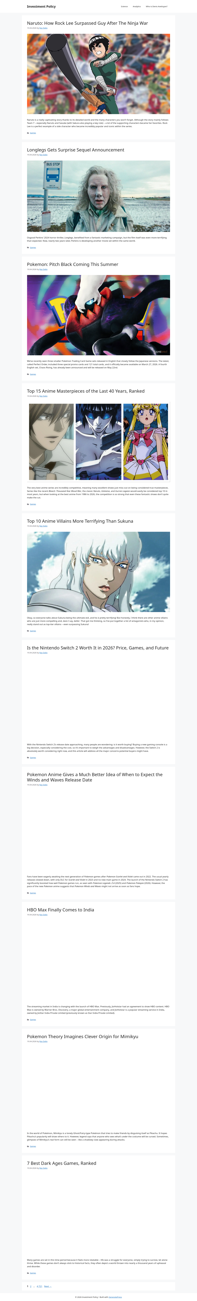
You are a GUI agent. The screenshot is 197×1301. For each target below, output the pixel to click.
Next (48, 1286)
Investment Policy (41, 6)
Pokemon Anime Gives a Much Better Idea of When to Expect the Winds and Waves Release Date (95, 777)
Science (124, 6)
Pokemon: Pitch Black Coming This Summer (72, 264)
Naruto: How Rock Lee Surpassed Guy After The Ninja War (87, 23)
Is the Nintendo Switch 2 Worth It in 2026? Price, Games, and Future (98, 648)
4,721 (39, 1286)
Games (33, 133)
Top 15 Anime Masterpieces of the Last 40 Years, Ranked (86, 391)
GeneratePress (115, 1297)
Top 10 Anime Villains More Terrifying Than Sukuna (80, 521)
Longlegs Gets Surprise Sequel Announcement (75, 150)
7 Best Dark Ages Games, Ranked (61, 1163)
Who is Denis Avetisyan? (157, 6)
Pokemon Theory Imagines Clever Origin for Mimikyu (82, 1036)
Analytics (137, 6)
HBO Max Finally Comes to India (60, 910)
